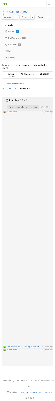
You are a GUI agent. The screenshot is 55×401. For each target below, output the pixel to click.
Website (48, 392)
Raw (11, 107)
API (41, 392)
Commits (11, 75)
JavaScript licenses (28, 392)
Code (9, 25)
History (34, 107)
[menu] (11, 392)
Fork (40, 17)
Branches (27, 74)
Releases (13, 44)
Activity (10, 57)
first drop (12, 112)
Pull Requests (15, 38)
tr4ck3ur (13, 12)
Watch (8, 17)
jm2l (25, 12)
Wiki (8, 51)
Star (24, 17)
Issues (12, 31)
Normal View (22, 107)
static (15, 88)
